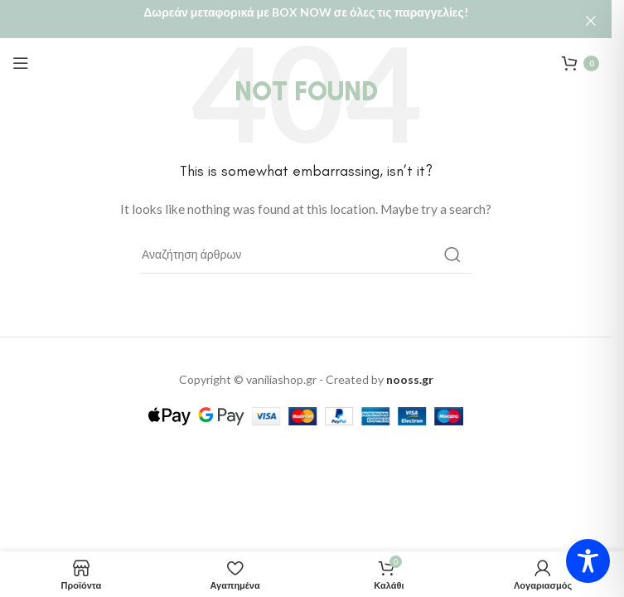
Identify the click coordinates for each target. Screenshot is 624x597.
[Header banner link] (306, 20)
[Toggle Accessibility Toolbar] (588, 561)
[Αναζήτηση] (306, 244)
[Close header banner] (591, 20)
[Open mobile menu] (20, 52)
